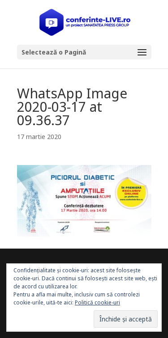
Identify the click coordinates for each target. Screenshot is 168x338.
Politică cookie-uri (97, 302)
